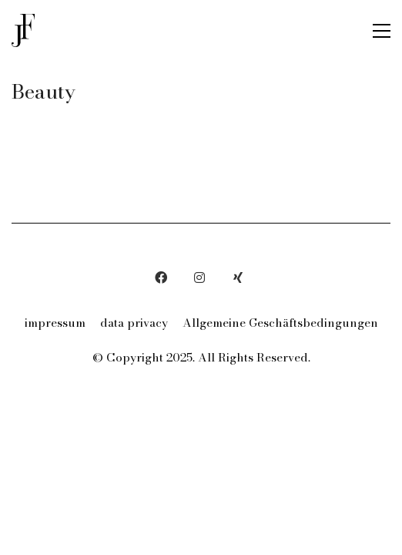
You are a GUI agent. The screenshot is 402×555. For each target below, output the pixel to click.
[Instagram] (199, 277)
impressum (55, 323)
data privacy (134, 323)
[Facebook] (161, 277)
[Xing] (238, 277)
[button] (381, 31)
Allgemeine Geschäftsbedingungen (280, 323)
